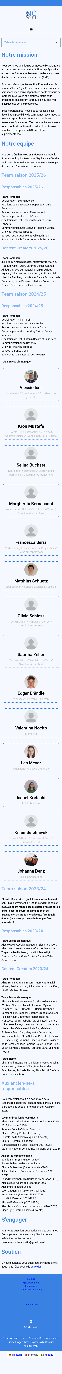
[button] (31, 29)
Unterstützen (31, 1304)
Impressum (31, 1286)
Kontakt (31, 1279)
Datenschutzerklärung (31, 1289)
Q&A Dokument (31, 1282)
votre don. (36, 1266)
